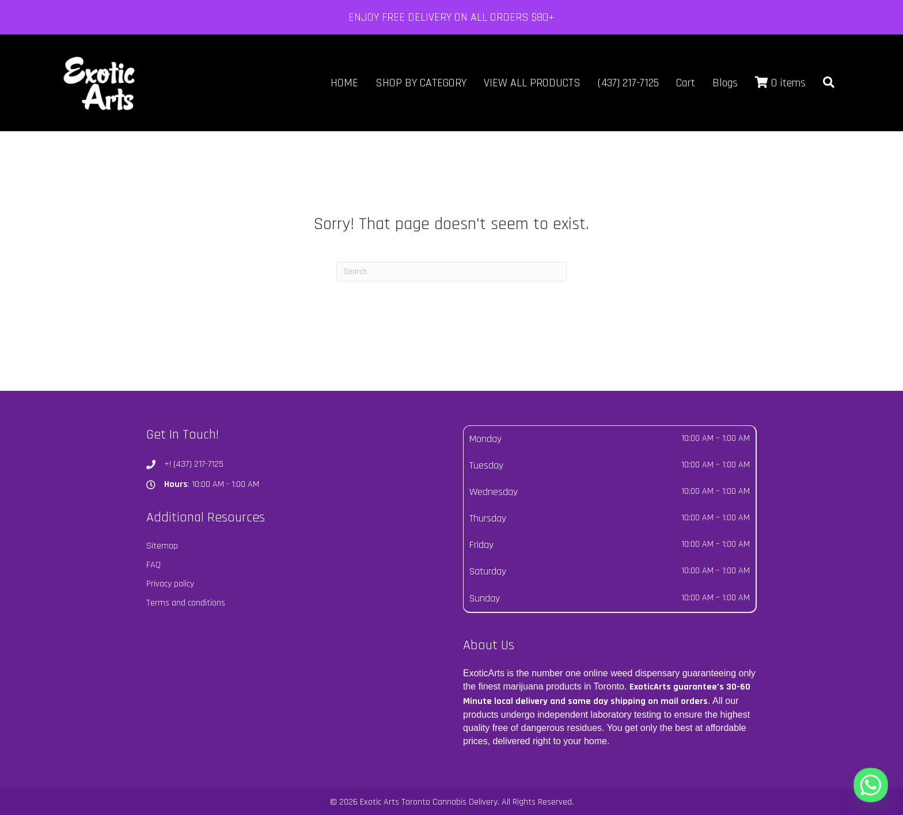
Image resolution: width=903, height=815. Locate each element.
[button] (828, 83)
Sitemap (162, 546)
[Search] (451, 271)
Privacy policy (170, 584)
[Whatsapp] (870, 785)
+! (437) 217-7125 (193, 464)
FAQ (153, 565)
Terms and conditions (185, 603)
